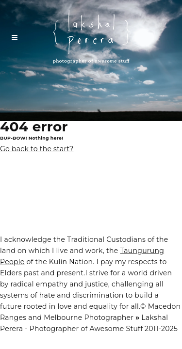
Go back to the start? (37, 148)
